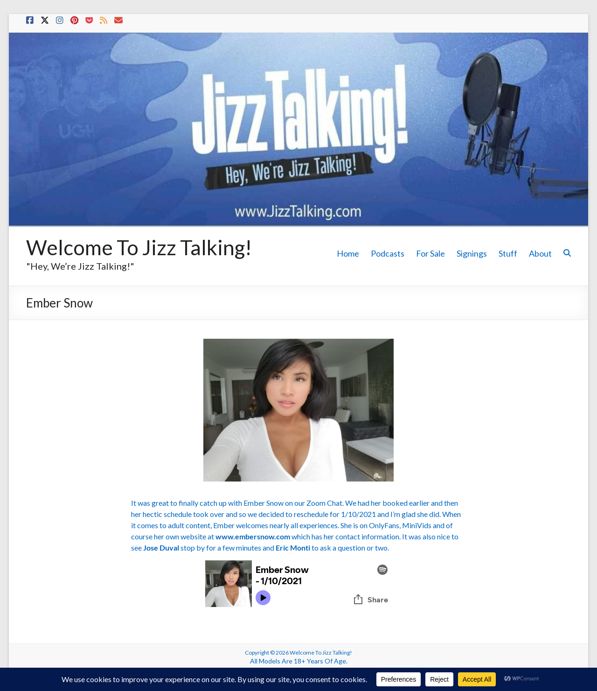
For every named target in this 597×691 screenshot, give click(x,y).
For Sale (430, 253)
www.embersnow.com (252, 536)
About (540, 253)
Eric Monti (293, 547)
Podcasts (387, 253)
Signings (472, 253)
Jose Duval (161, 547)
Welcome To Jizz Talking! (139, 247)
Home (348, 253)
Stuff (508, 253)
